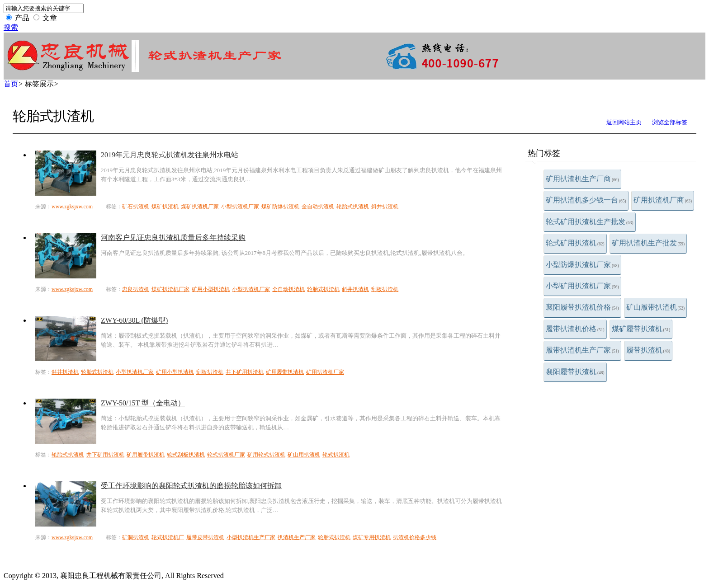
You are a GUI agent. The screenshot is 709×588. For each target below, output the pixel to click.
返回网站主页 (624, 122)
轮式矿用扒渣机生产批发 (589, 222)
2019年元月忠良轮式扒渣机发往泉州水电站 (169, 155)
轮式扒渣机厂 (167, 537)
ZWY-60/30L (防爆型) (134, 320)
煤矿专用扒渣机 (372, 537)
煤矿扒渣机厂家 (200, 206)
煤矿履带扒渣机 (641, 329)
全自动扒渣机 (318, 206)
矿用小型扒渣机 (211, 289)
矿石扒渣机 (135, 206)
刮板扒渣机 (384, 289)
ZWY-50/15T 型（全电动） (143, 403)
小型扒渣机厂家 (240, 206)
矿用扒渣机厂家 (325, 372)
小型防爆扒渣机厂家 (582, 264)
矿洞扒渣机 (135, 537)
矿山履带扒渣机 (655, 307)
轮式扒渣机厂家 (226, 455)
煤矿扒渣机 (165, 206)
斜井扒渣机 (384, 206)
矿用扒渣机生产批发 (648, 243)
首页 (11, 84)
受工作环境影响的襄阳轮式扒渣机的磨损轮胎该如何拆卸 (191, 485)
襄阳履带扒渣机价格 (582, 307)
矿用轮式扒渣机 (266, 455)
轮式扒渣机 (336, 455)
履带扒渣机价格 (575, 329)
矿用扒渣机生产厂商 (582, 179)
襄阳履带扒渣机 (575, 372)
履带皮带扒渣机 (205, 537)
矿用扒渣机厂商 (662, 200)
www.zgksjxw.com (72, 206)
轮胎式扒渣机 (352, 206)
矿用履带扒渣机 (285, 372)
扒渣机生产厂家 (297, 537)
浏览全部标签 (669, 122)
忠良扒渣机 (135, 289)
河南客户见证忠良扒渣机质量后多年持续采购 (173, 237)
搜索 (11, 27)
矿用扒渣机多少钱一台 (586, 200)
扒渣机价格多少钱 (414, 537)
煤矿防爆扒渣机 (280, 206)
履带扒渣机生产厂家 (582, 350)
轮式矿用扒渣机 (575, 243)
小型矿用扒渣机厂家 (582, 286)
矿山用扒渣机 (304, 455)
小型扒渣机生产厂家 (251, 537)
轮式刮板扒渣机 (186, 455)
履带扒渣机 (648, 350)
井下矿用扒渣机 (245, 372)
